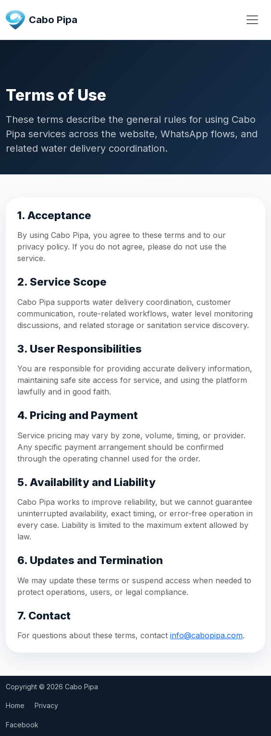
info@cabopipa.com (206, 635)
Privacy (46, 705)
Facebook (22, 725)
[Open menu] (252, 20)
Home (15, 705)
